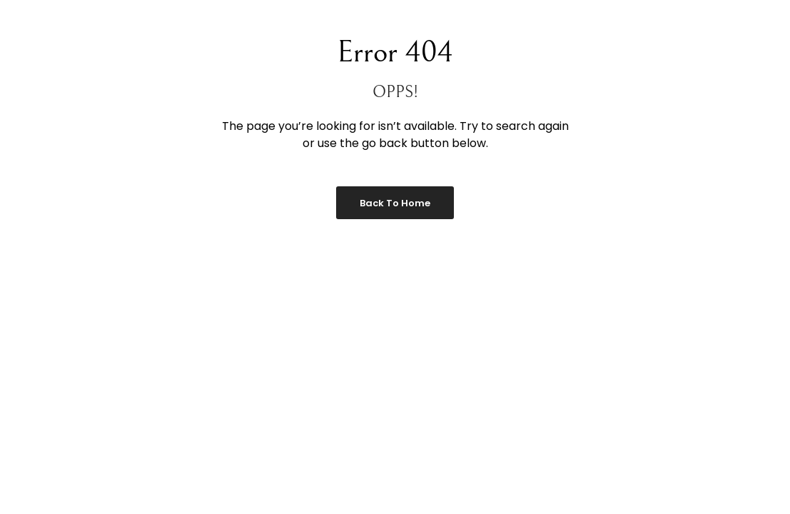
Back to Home (395, 203)
